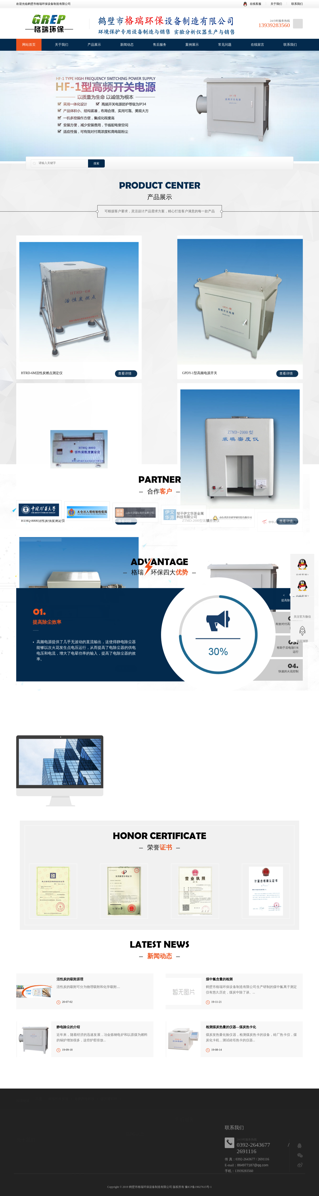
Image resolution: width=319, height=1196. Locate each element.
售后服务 (159, 44)
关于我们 (276, 4)
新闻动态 (127, 44)
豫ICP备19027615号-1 (198, 1187)
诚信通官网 (108, 1099)
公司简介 (22, 1151)
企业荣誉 (22, 1157)
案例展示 (192, 44)
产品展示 (94, 44)
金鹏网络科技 (84, 1099)
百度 (38, 1099)
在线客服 (252, 4)
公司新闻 (131, 1145)
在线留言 (257, 44)
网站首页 (29, 44)
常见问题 (224, 44)
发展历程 (22, 1163)
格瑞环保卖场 (58, 1099)
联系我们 (297, 4)
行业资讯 (131, 1151)
